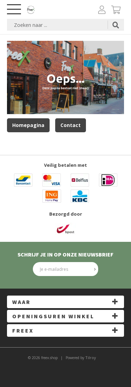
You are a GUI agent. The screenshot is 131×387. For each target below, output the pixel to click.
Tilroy (90, 357)
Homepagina (28, 125)
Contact (70, 125)
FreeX (23, 330)
